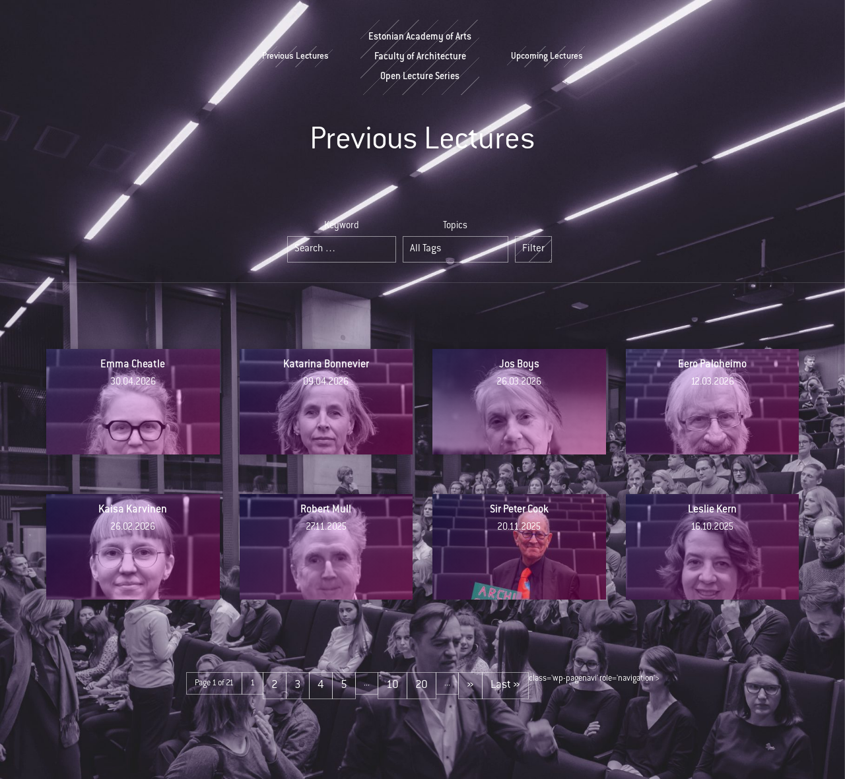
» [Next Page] (470, 685)
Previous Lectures (295, 57)
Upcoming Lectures (547, 57)
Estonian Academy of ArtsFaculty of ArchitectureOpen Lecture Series (419, 57)
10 (392, 685)
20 (421, 685)
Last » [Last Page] (505, 685)
